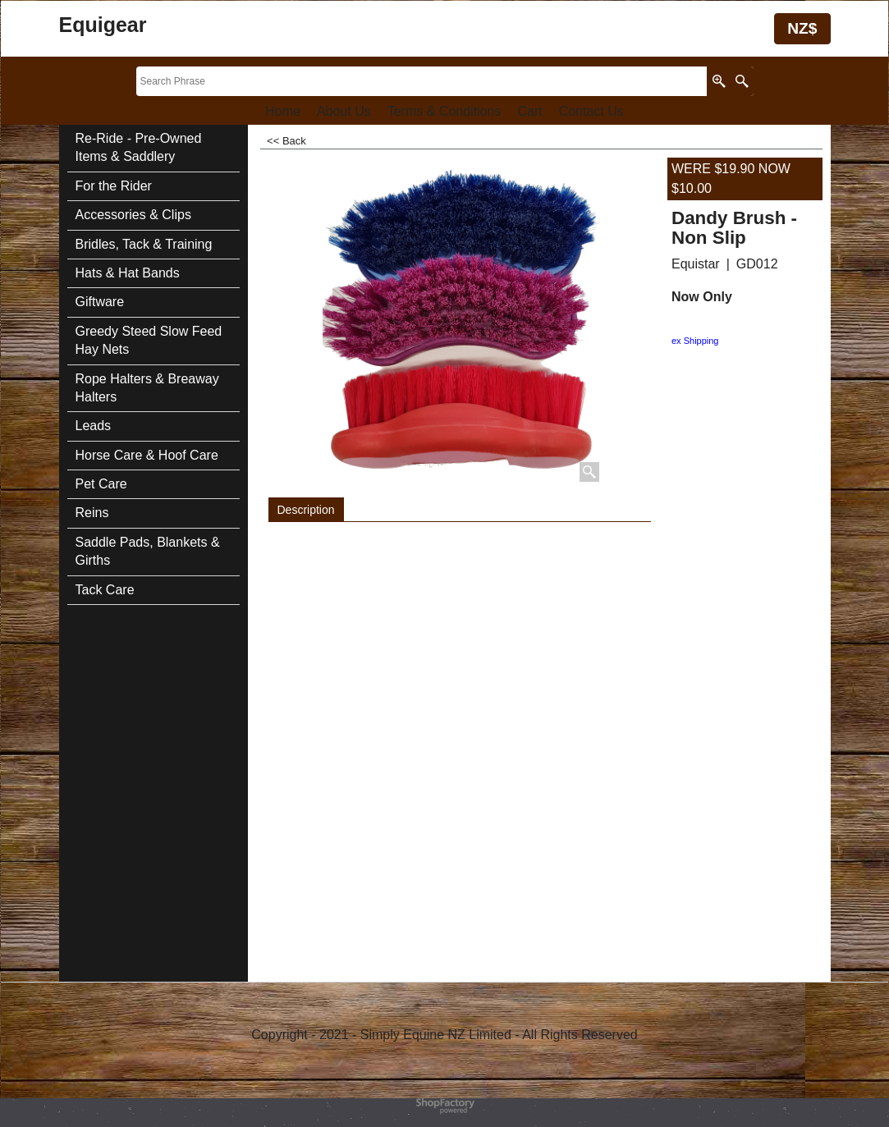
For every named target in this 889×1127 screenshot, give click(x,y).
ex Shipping (695, 341)
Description (306, 509)
